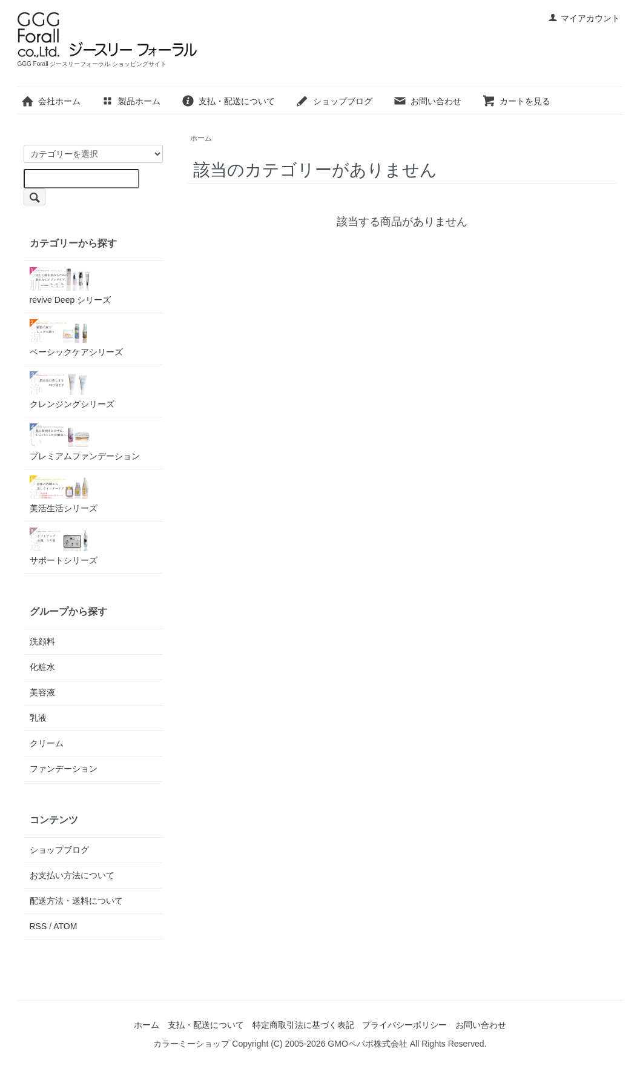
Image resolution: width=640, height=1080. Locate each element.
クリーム (47, 743)
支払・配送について (228, 101)
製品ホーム (130, 101)
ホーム (201, 138)
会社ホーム (51, 101)
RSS (38, 926)
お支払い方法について (72, 875)
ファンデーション (63, 769)
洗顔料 (42, 641)
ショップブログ (333, 101)
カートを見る (516, 101)
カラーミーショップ (191, 1044)
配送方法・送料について (76, 901)
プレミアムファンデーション (85, 442)
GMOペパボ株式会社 (367, 1044)
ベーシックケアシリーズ (76, 338)
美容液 (42, 692)
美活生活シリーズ (63, 494)
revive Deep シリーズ (70, 286)
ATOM (65, 926)
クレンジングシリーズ (72, 390)
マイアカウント (584, 18)
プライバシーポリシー (404, 1025)
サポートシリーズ (63, 546)
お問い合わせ (427, 101)
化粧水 (42, 667)
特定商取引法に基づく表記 (303, 1025)
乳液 (38, 718)
